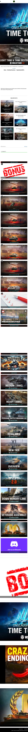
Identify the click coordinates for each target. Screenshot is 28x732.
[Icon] (14, 382)
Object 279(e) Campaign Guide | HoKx (14, 226)
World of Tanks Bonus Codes (14, 177)
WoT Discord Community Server (14, 552)
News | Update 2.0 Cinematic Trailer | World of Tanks (14, 485)
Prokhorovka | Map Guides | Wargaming (14, 323)
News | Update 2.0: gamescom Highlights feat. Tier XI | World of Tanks (14, 453)
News (5, 66)
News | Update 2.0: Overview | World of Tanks (14, 469)
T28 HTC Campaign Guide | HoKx (14, 258)
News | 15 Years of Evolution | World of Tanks (14, 501)
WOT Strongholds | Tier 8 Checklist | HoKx (14, 307)
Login (26, 146)
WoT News (8, 66)
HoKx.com (2, 66)
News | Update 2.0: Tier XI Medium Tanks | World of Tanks (14, 388)
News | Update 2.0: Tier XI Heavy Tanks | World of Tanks (14, 404)
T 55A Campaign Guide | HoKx (14, 242)
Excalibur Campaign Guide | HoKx (14, 274)
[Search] (27, 1)
